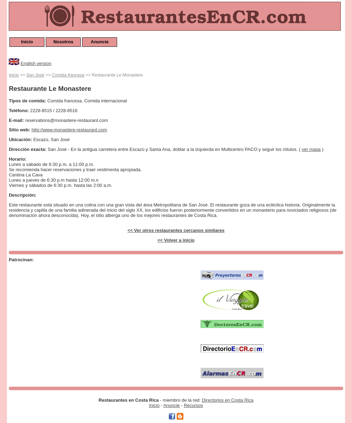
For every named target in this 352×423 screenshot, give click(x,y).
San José (35, 75)
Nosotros (63, 41)
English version (36, 63)
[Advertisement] (100, 313)
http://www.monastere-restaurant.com (69, 129)
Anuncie (100, 41)
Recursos (193, 405)
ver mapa (311, 149)
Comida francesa (68, 75)
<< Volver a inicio (176, 240)
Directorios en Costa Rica (227, 400)
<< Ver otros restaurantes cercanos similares (176, 230)
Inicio (27, 41)
